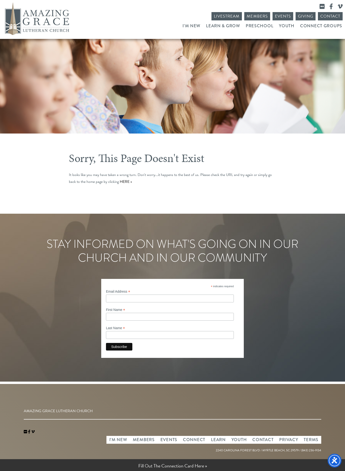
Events (283, 16)
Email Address (118, 291)
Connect (194, 440)
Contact (330, 16)
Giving (305, 16)
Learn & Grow (223, 26)
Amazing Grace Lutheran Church (37, 18)
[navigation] (33, 432)
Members (257, 16)
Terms (311, 440)
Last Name (115, 328)
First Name (115, 310)
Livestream (227, 16)
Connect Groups (321, 26)
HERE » (126, 182)
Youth (286, 26)
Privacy (288, 440)
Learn (218, 440)
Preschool (259, 26)
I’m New (191, 26)
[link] (26, 432)
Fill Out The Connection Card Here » (172, 465)
